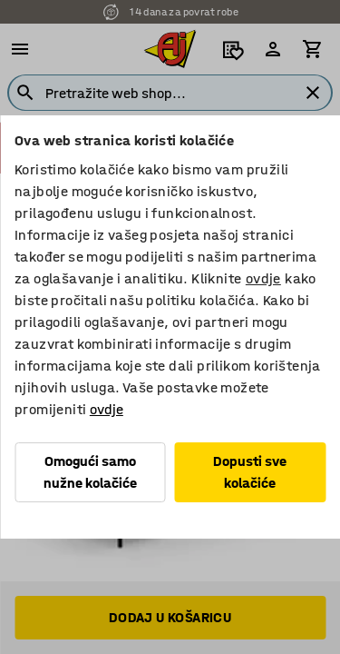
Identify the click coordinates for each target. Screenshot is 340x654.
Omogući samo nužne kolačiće (90, 471)
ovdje (263, 278)
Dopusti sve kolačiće (250, 471)
